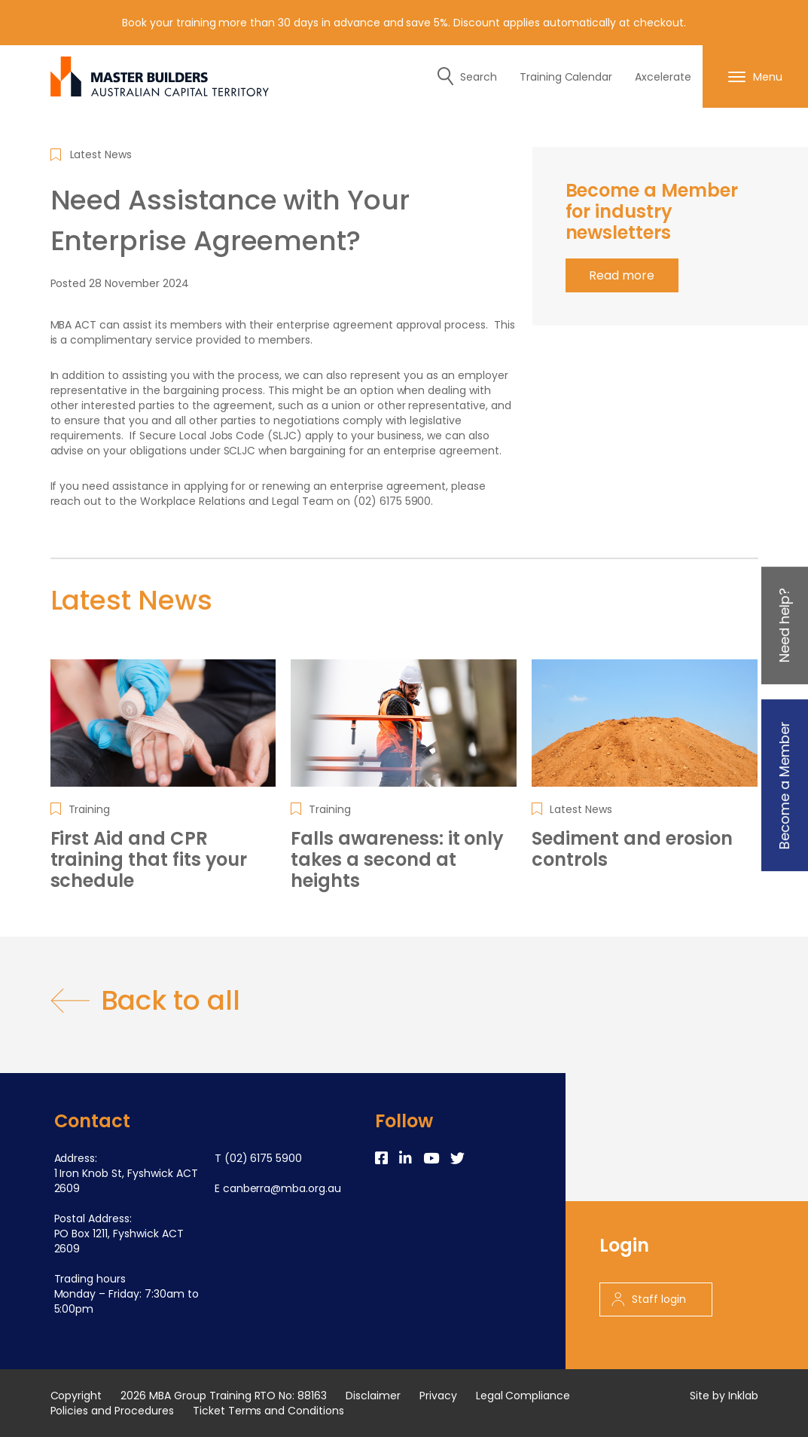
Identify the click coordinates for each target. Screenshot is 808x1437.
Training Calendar (566, 76)
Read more (621, 275)
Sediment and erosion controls (632, 849)
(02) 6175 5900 (263, 1158)
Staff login (648, 1299)
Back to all (145, 1001)
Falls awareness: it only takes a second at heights (397, 859)
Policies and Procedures (112, 1410)
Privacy (438, 1395)
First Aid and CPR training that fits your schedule (149, 859)
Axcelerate (663, 76)
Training (90, 809)
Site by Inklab (724, 1395)
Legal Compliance (523, 1395)
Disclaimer (373, 1395)
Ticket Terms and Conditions (268, 1410)
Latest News (101, 154)
